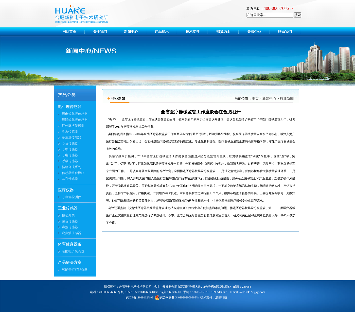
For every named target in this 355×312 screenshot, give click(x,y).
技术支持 (196, 32)
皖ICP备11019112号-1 (139, 297)
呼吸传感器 (70, 161)
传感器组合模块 (73, 173)
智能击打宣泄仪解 (75, 269)
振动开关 (68, 215)
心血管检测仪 (71, 197)
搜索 (297, 15)
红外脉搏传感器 (73, 125)
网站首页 (69, 32)
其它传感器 (70, 179)
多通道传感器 (71, 137)
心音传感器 (70, 143)
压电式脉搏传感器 (75, 114)
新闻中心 (134, 32)
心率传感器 (70, 149)
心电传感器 (70, 155)
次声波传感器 (71, 233)
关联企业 (257, 32)
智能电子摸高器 (73, 251)
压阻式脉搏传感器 (75, 119)
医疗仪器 (66, 190)
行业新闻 (287, 99)
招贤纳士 (226, 32)
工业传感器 (68, 208)
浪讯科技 (221, 297)
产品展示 (165, 32)
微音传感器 (70, 221)
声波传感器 (70, 227)
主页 (255, 99)
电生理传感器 (70, 106)
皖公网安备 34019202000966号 (177, 297)
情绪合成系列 (71, 167)
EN (292, 9)
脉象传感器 (70, 131)
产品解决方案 (70, 262)
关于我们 (103, 32)
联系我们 (285, 32)
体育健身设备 (70, 244)
